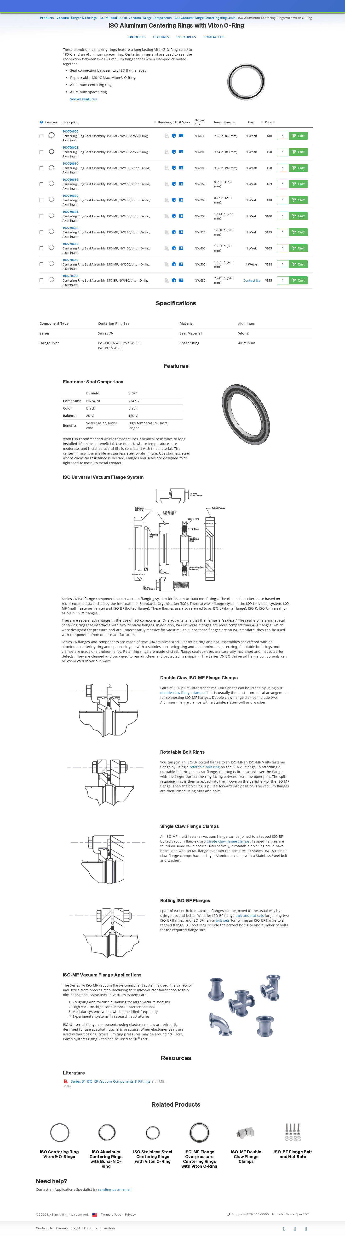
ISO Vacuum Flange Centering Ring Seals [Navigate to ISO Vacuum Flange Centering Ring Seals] (204, 18)
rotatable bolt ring (205, 767)
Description (70, 122)
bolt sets (223, 920)
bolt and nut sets (250, 915)
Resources (186, 37)
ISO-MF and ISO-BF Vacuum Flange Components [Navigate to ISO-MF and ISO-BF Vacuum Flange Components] (135, 18)
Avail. (252, 122)
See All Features (83, 99)
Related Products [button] (176, 1105)
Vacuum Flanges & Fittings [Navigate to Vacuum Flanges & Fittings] (77, 18)
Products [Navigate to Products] (47, 18)
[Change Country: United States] (94, 1215)
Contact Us (214, 37)
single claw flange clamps (228, 841)
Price (268, 122)
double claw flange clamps (182, 692)
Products (136, 37)
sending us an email (115, 1189)
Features (161, 37)
